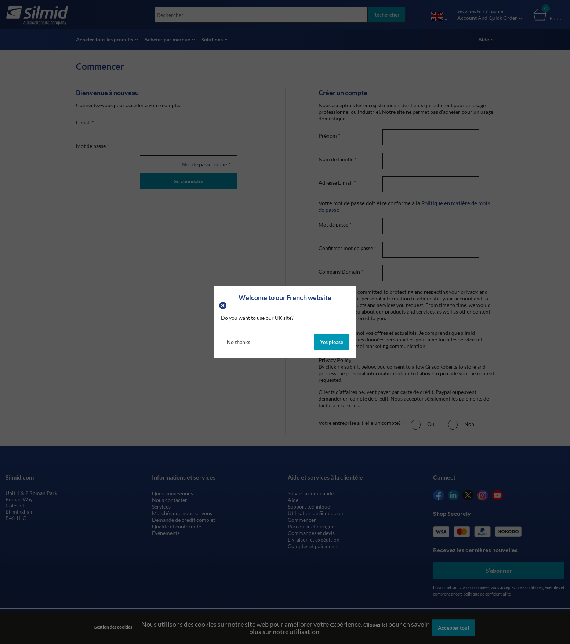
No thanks (238, 342)
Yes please (331, 342)
